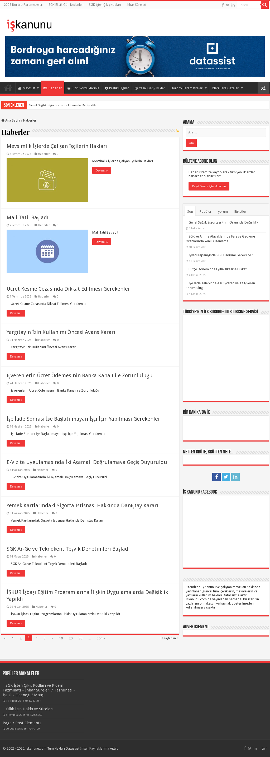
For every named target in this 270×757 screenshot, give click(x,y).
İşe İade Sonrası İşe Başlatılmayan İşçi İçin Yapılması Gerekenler (83, 419)
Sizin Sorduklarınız (83, 88)
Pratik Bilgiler (117, 88)
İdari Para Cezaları (225, 88)
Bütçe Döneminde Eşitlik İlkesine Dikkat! (218, 269)
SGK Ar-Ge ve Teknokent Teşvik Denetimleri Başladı (68, 549)
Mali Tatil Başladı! (28, 217)
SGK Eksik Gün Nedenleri (66, 5)
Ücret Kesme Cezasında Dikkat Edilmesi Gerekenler (68, 289)
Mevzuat (26, 88)
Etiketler (240, 211)
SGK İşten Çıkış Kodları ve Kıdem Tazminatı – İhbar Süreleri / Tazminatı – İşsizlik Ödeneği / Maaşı (39, 690)
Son (190, 211)
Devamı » (101, 170)
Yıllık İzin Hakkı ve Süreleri (29, 709)
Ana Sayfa (8, 87)
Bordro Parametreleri (187, 88)
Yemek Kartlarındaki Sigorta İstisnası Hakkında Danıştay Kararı (82, 505)
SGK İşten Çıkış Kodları (105, 5)
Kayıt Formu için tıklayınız (209, 186)
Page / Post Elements (22, 723)
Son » (101, 638)
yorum (223, 211)
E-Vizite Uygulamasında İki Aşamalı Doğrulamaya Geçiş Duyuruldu (87, 462)
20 (71, 638)
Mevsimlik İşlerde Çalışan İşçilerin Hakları (57, 146)
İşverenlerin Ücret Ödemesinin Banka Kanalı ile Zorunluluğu (79, 375)
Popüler (205, 211)
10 (61, 638)
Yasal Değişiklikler (150, 88)
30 (80, 638)
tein (264, 748)
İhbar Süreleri (136, 5)
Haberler (52, 88)
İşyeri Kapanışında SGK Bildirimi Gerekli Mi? (221, 255)
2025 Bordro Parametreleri (23, 5)
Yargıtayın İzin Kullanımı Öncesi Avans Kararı (61, 332)
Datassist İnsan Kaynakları (85, 748)
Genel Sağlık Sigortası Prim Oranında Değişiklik (62, 105)
